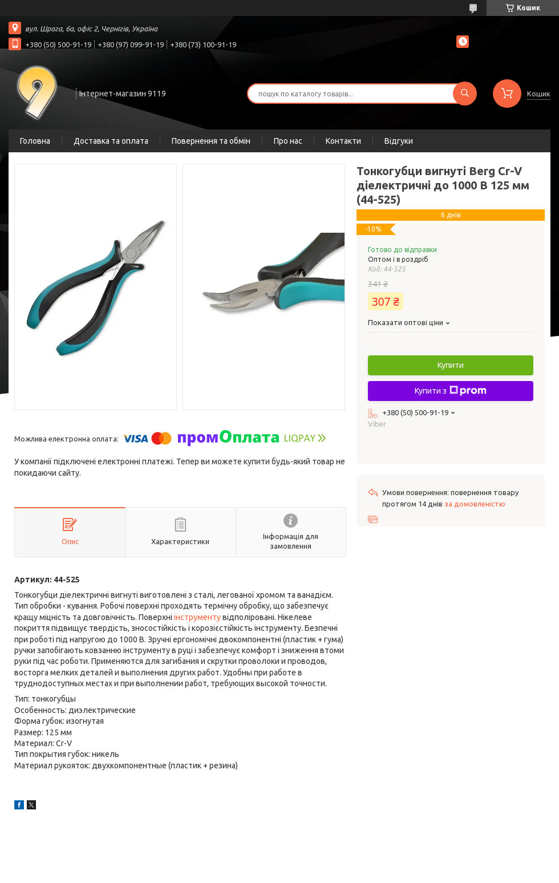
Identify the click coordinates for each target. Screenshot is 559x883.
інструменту (197, 617)
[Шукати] (465, 94)
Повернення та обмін (211, 141)
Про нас (288, 141)
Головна (35, 141)
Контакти (343, 141)
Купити (451, 365)
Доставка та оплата (111, 141)
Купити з (451, 391)
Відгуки (398, 141)
